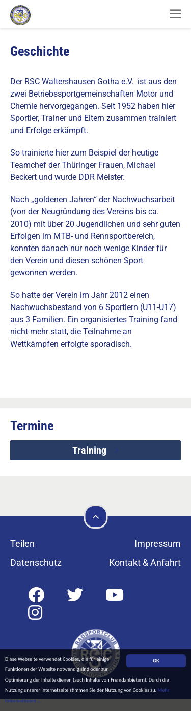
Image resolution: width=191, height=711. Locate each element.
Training (91, 450)
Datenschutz (36, 562)
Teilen (22, 543)
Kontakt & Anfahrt (145, 562)
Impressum (157, 543)
